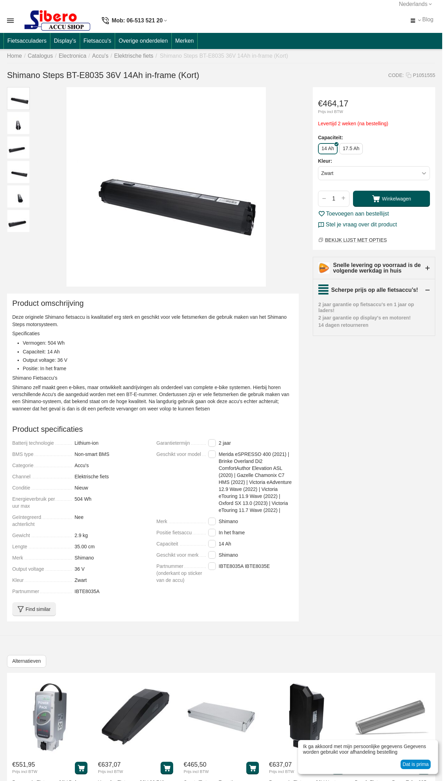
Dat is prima (416, 764)
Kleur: (325, 161)
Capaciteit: (330, 137)
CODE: (396, 75)
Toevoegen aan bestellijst (353, 213)
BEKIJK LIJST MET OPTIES (356, 240)
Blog (427, 19)
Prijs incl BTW (330, 112)
